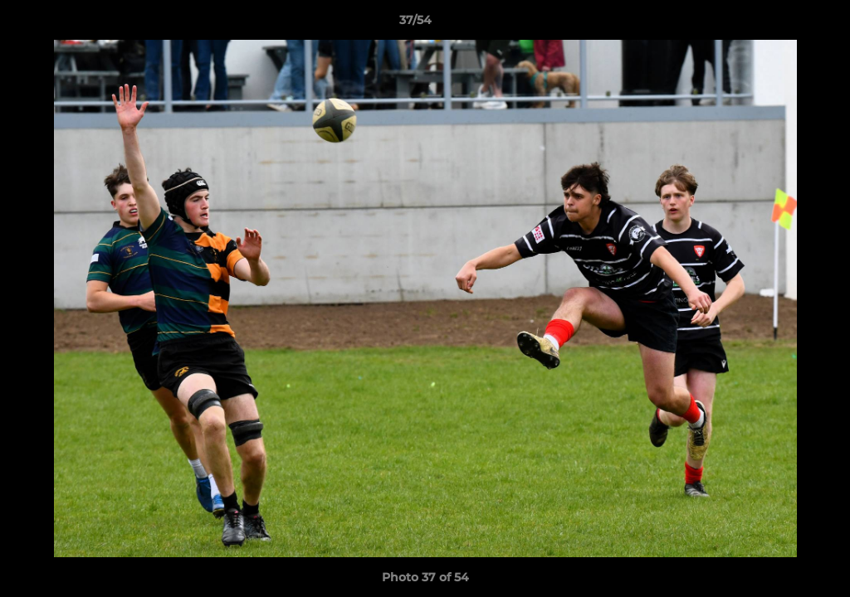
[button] (780, 24)
